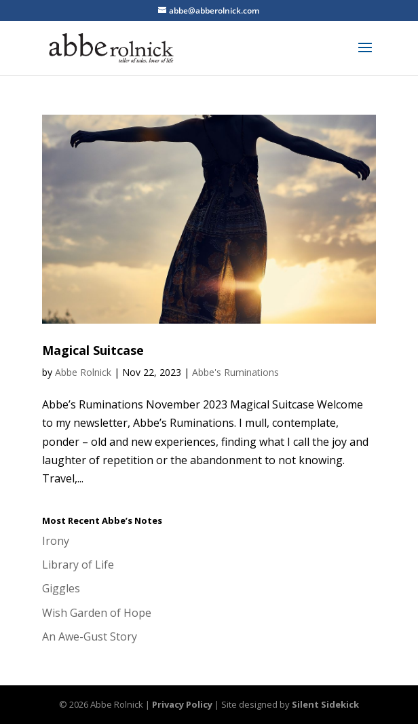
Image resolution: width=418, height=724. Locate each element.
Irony (55, 540)
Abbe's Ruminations (235, 372)
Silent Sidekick (325, 704)
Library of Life (78, 564)
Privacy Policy (182, 704)
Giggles (61, 588)
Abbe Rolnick (83, 372)
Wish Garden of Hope (96, 612)
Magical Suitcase (93, 350)
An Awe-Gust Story (89, 636)
